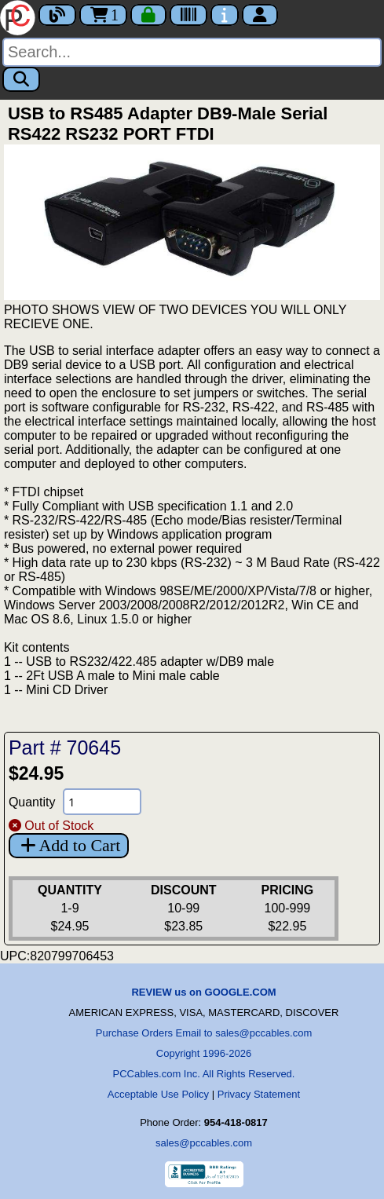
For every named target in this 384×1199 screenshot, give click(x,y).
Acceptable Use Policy (158, 1094)
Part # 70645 (65, 748)
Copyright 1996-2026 (203, 1053)
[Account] (260, 15)
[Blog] (57, 15)
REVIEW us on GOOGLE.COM (203, 992)
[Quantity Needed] (102, 801)
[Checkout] (148, 15)
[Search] (192, 52)
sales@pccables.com (203, 1143)
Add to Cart (68, 845)
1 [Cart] (103, 15)
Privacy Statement (259, 1094)
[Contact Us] (224, 15)
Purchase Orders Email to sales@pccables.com (204, 1033)
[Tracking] (188, 15)
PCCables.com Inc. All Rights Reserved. (204, 1074)
